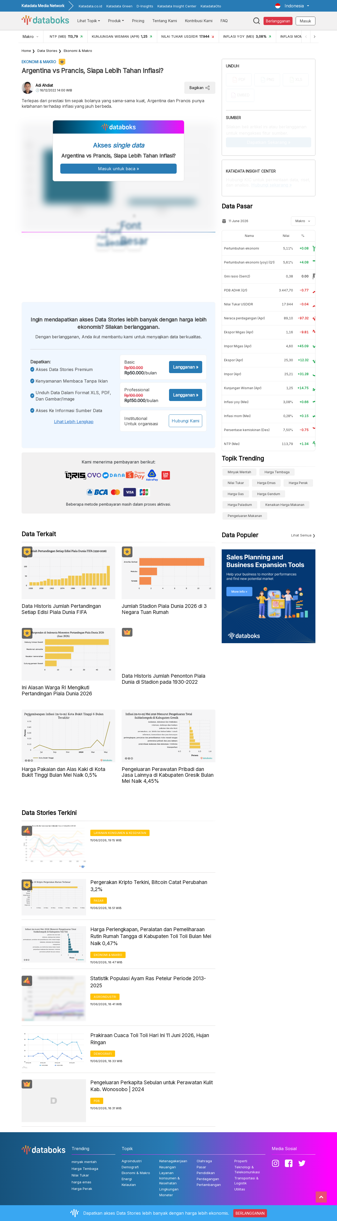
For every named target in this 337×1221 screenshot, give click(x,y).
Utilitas (239, 1189)
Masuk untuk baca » (118, 168)
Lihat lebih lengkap (73, 421)
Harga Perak (298, 483)
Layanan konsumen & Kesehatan (120, 833)
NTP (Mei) (232, 444)
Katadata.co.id (90, 6)
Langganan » (185, 367)
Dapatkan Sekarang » (268, 142)
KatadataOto (211, 6)
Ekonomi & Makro (78, 50)
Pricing (138, 20)
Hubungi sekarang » (271, 185)
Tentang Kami (164, 20)
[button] (292, 5)
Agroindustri (105, 997)
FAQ (224, 20)
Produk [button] (114, 20)
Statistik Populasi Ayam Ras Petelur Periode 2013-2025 (148, 982)
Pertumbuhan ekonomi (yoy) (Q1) (249, 262)
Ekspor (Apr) (233, 360)
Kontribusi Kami (198, 20)
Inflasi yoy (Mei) (236, 402)
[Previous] (304, 36)
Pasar (98, 900)
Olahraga (204, 1161)
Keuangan (167, 1167)
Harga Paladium (240, 505)
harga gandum (268, 494)
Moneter (166, 1195)
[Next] (314, 36)
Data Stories (47, 50)
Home (26, 50)
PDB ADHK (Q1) (235, 290)
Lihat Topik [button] (87, 20)
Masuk (305, 21)
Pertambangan (209, 1185)
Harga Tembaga (277, 472)
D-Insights (145, 6)
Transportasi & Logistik (246, 1180)
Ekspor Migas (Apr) (238, 332)
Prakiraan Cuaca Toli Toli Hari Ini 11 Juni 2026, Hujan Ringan (149, 1039)
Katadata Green (119, 6)
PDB (97, 1101)
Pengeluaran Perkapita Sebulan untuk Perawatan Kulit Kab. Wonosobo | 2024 (151, 1086)
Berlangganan (278, 21)
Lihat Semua (301, 535)
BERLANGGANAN (250, 1213)
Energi (127, 1179)
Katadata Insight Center (176, 6)
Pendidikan (206, 1173)
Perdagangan (208, 1179)
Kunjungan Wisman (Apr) (242, 388)
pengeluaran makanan (245, 516)
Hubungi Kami (185, 420)
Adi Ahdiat (44, 85)
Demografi (103, 1054)
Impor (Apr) (232, 374)
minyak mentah (239, 472)
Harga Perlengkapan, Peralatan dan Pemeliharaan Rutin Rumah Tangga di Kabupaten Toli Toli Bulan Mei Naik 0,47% (150, 936)
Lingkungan (169, 1189)
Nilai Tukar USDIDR (238, 304)
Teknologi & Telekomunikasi (247, 1169)
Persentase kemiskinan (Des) (247, 430)
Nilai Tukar (236, 483)
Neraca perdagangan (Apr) (244, 318)
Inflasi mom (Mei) (237, 416)
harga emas (266, 483)
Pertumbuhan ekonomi (241, 248)
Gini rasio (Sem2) (237, 276)
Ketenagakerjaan (173, 1161)
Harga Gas (236, 494)
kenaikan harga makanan (284, 505)
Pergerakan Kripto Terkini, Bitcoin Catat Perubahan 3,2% (148, 885)
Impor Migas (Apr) (237, 346)
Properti (240, 1161)
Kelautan (129, 1185)
